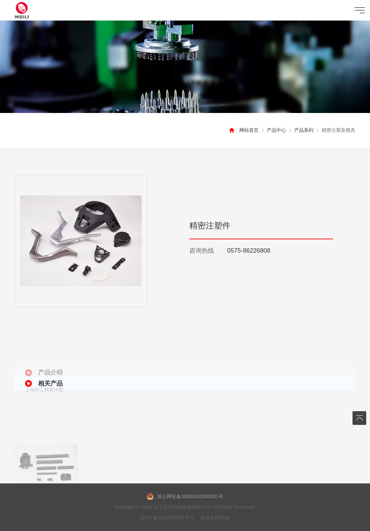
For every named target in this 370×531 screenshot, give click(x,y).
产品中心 (274, 130)
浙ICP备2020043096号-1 (166, 517)
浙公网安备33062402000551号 (185, 496)
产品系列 (301, 130)
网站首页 (246, 130)
